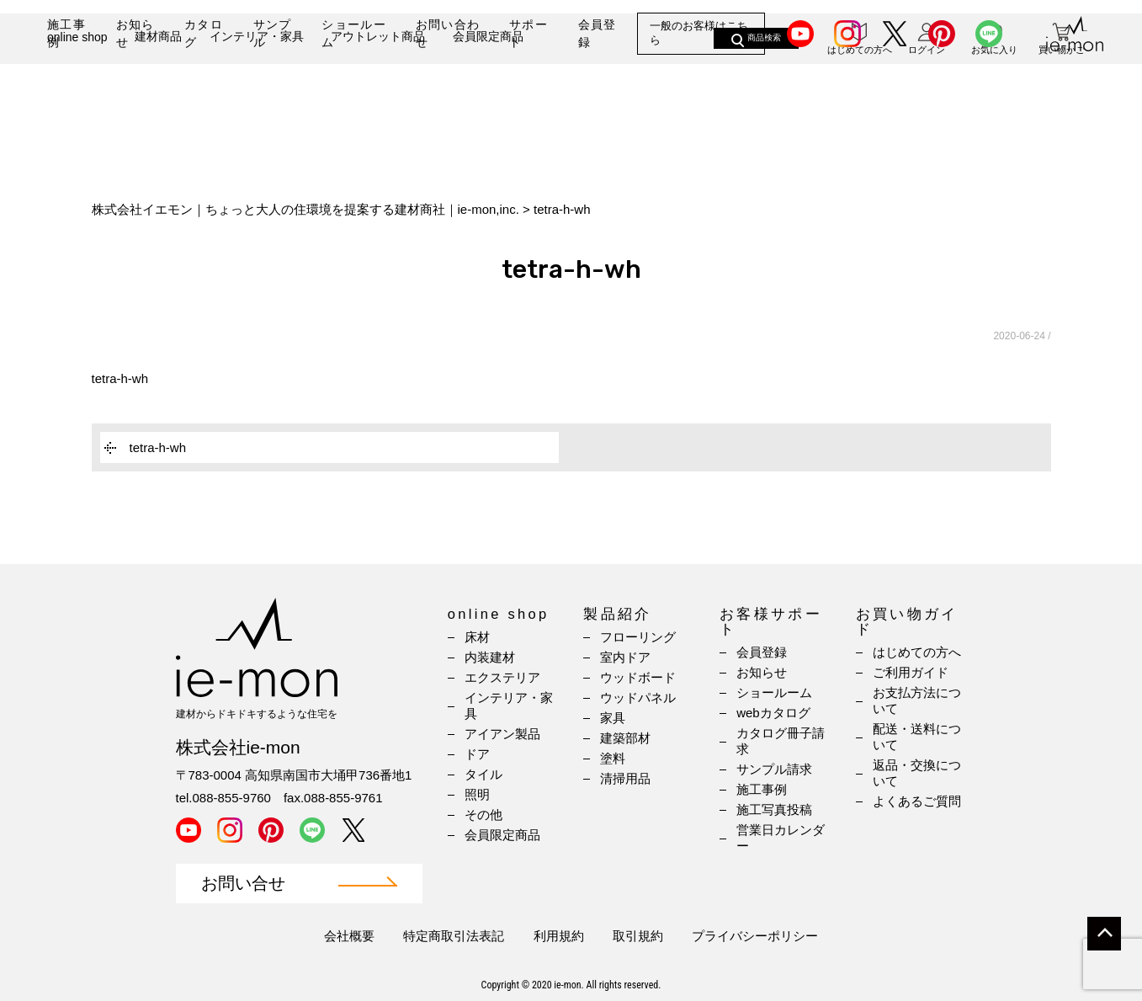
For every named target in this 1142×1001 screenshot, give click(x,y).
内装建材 (490, 657)
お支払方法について (917, 700)
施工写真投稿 (774, 809)
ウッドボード (638, 677)
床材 (477, 637)
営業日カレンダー (780, 838)
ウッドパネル (638, 697)
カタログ (203, 33)
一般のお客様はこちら (699, 33)
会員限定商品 (488, 90)
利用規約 (559, 936)
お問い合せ (243, 883)
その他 (483, 814)
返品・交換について (917, 773)
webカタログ (773, 712)
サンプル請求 (774, 769)
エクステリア (502, 677)
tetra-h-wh (120, 378)
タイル (483, 774)
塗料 (612, 758)
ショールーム (353, 33)
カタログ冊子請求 (780, 741)
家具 (612, 718)
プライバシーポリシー (755, 936)
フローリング (638, 637)
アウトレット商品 (378, 90)
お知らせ (135, 33)
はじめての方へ (917, 652)
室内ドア (625, 657)
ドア (477, 754)
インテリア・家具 (257, 90)
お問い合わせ (448, 33)
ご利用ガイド (910, 672)
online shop (77, 91)
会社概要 (349, 936)
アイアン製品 (502, 734)
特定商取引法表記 (453, 936)
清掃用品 (625, 778)
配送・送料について (917, 736)
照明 (477, 794)
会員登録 (597, 33)
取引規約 (638, 936)
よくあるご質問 (917, 801)
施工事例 (66, 33)
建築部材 (625, 738)
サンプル (272, 33)
